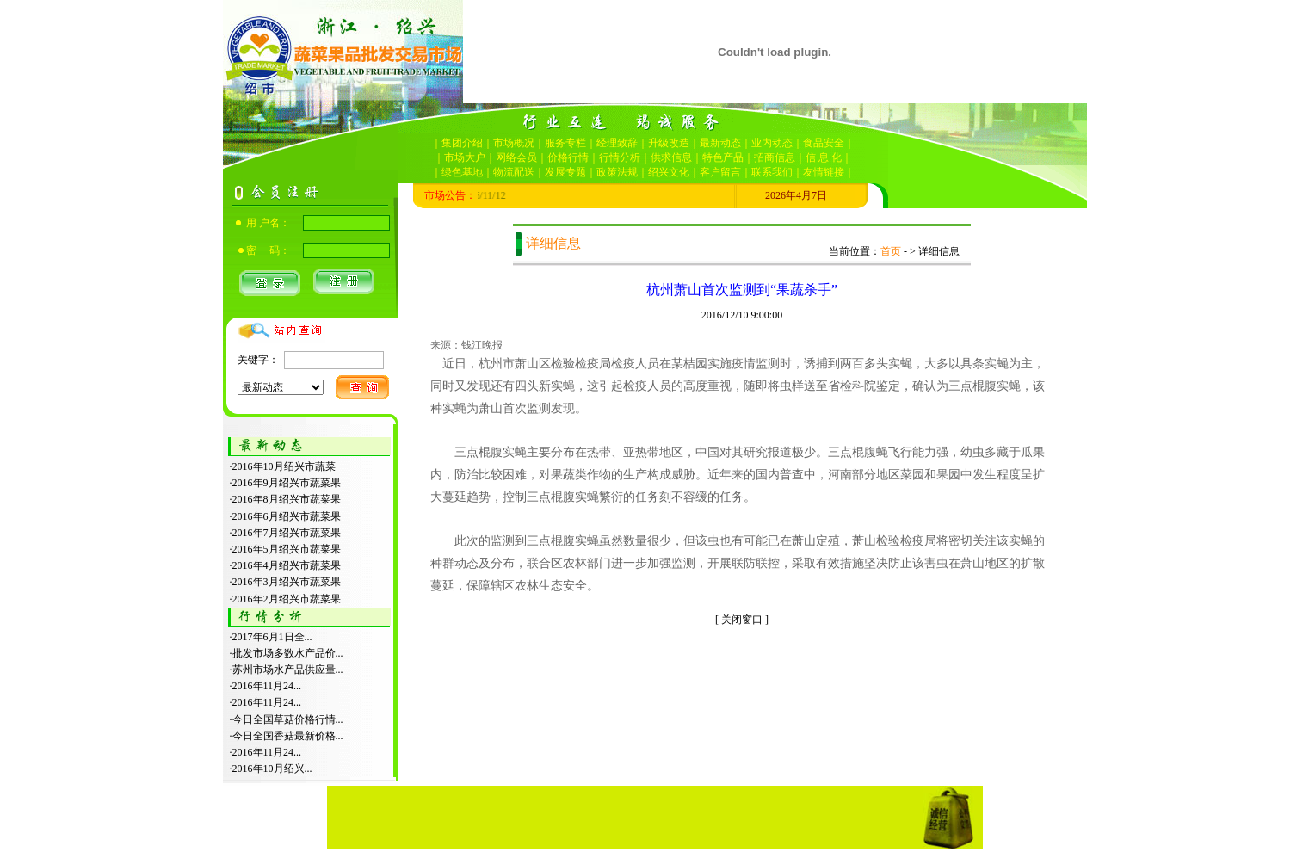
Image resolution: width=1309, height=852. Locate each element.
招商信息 (774, 157)
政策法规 (617, 172)
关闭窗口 (742, 620)
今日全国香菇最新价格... (287, 736)
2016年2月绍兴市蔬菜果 (286, 599)
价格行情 (568, 157)
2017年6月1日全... (272, 637)
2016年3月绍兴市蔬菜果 (286, 582)
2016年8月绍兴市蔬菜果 (286, 499)
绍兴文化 (668, 172)
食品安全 (823, 143)
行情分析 (619, 157)
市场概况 (513, 143)
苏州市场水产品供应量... (287, 670)
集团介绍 (462, 143)
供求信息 (671, 157)
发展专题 (565, 172)
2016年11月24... (267, 686)
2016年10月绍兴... (272, 768)
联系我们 (772, 172)
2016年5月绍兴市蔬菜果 (286, 549)
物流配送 (513, 172)
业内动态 (772, 143)
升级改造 (668, 143)
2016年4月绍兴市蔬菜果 (286, 565)
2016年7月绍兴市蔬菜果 (286, 533)
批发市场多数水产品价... (287, 653)
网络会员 (516, 157)
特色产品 (723, 157)
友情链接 (823, 172)
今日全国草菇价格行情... (287, 719)
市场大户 (464, 157)
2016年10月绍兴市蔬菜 (284, 466)
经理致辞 (617, 143)
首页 (890, 251)
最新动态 (720, 143)
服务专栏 (565, 143)
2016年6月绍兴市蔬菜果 (286, 516)
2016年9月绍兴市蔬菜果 (286, 483)
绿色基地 (462, 172)
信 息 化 (824, 157)
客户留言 (720, 172)
